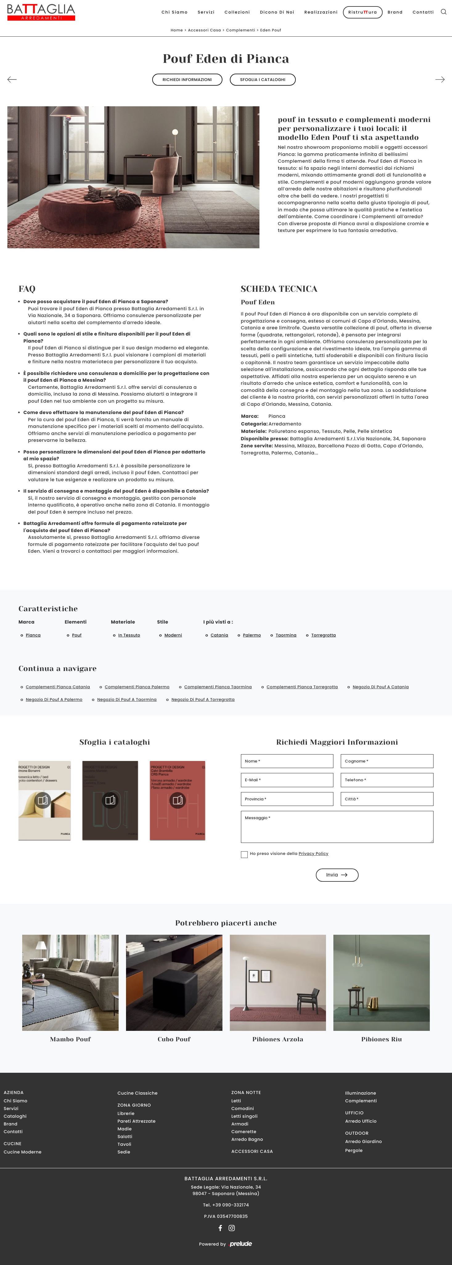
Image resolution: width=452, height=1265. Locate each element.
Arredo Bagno (247, 1139)
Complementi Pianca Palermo (137, 687)
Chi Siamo (175, 12)
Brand (395, 12)
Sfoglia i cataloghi (263, 80)
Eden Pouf (270, 30)
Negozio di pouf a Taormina (127, 699)
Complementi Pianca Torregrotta (302, 687)
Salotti (125, 1136)
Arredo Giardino (363, 1141)
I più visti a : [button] (218, 622)
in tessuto (129, 635)
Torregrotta (324, 635)
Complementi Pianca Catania (58, 687)
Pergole (354, 1150)
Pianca (33, 635)
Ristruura (362, 12)
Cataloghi (15, 1116)
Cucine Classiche (138, 1093)
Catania (219, 635)
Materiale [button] (123, 622)
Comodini (242, 1108)
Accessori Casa (204, 30)
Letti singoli (244, 1116)
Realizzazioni (321, 12)
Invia (337, 875)
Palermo (252, 635)
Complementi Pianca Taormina (218, 687)
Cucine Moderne (23, 1152)
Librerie (126, 1113)
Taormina (286, 635)
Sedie (124, 1152)
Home (177, 30)
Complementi (240, 30)
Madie (125, 1129)
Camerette (243, 1132)
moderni (173, 635)
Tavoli (125, 1144)
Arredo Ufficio (361, 1121)
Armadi (239, 1124)
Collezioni (237, 12)
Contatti (423, 12)
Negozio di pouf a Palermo (54, 699)
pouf (77, 635)
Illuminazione (360, 1093)
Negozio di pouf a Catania (381, 687)
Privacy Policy (313, 853)
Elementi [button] (76, 622)
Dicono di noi (277, 12)
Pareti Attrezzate (137, 1121)
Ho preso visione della (289, 853)
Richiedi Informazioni (187, 80)
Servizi (206, 12)
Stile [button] (162, 622)
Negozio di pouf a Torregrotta (203, 699)
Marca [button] (26, 622)
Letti (236, 1101)
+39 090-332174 (230, 1205)
